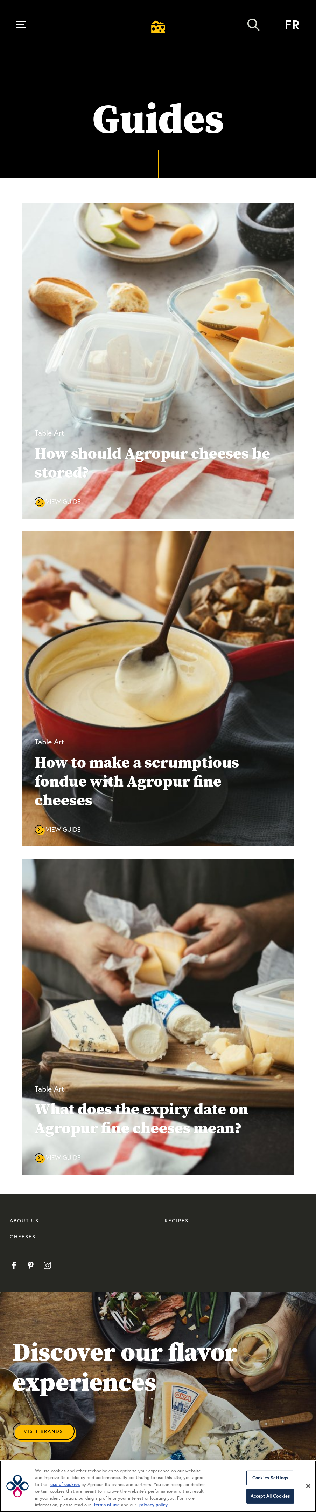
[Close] (308, 1486)
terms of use (107, 1505)
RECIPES (177, 1220)
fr (292, 24)
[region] (158, 1486)
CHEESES (23, 1236)
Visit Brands (43, 1431)
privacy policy (153, 1505)
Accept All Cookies (270, 1496)
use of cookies (65, 1484)
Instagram (47, 1265)
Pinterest (30, 1265)
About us (24, 1220)
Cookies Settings (270, 1478)
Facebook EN (13, 1265)
